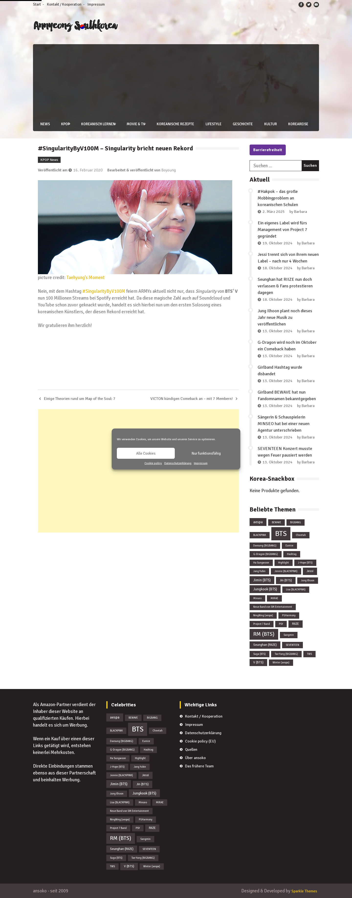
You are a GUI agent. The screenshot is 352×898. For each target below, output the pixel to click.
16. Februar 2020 (88, 169)
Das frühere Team (199, 766)
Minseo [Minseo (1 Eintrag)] (257, 598)
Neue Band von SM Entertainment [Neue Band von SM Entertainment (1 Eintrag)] (272, 606)
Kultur (268, 124)
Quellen (191, 749)
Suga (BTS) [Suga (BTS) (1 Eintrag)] (259, 653)
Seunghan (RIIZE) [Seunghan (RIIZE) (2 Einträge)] (265, 645)
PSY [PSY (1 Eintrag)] (281, 624)
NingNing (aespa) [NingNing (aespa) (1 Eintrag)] (263, 615)
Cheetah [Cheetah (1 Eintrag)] (301, 534)
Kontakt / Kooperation (64, 4)
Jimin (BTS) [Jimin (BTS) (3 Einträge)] (262, 580)
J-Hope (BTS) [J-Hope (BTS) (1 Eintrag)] (305, 562)
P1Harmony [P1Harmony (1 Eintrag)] (289, 615)
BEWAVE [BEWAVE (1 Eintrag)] (276, 522)
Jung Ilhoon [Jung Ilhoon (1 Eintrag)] (307, 580)
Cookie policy (153, 463)
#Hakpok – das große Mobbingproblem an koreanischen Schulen (278, 197)
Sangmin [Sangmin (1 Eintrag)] (289, 635)
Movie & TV (133, 124)
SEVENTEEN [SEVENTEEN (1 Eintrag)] (292, 644)
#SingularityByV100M (103, 291)
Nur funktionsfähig (206, 453)
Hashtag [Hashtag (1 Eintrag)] (292, 553)
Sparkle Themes (301, 891)
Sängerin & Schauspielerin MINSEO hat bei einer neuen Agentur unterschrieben (283, 423)
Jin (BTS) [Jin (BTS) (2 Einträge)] (286, 580)
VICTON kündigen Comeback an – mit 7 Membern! (191, 398)
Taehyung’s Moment (85, 277)
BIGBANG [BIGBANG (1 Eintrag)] (295, 522)
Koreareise (296, 124)
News (42, 124)
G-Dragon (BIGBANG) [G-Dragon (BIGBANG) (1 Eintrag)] (265, 553)
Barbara (300, 211)
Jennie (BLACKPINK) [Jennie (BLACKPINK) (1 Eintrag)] (286, 571)
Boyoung (168, 169)
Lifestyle (210, 124)
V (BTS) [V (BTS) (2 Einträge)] (258, 662)
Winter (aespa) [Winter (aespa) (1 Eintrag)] (281, 662)
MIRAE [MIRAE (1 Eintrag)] (274, 598)
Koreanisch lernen (95, 124)
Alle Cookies (145, 453)
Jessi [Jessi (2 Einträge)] (310, 571)
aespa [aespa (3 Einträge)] (258, 522)
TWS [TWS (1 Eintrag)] (309, 653)
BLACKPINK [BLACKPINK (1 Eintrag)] (259, 534)
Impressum (201, 463)
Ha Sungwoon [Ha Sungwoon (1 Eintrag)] (261, 562)
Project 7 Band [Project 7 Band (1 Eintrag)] (261, 624)
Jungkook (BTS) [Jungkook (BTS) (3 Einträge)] (265, 589)
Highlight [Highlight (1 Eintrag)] (283, 562)
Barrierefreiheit (267, 149)
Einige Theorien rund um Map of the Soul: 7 (79, 398)
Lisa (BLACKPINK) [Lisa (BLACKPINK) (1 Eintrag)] (296, 589)
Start (37, 4)
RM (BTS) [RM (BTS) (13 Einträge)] (264, 634)
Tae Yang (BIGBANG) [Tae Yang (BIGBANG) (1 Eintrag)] (286, 653)
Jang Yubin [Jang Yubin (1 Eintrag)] (259, 571)
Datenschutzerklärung (177, 463)
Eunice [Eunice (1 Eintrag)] (289, 545)
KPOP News (49, 159)
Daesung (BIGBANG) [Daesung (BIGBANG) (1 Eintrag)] (264, 545)
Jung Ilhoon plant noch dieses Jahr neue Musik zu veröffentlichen (285, 317)
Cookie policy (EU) (200, 741)
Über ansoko (195, 757)
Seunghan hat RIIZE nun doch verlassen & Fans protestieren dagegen (285, 285)
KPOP (63, 124)
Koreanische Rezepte (172, 124)
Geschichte (240, 124)
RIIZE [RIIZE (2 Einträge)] (295, 624)
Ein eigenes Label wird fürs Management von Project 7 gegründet (282, 229)
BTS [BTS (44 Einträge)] (281, 533)
